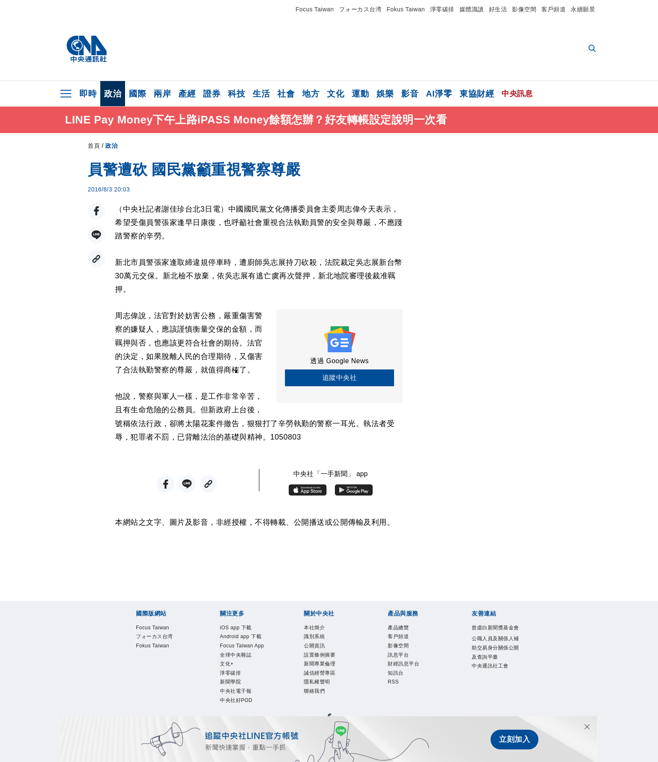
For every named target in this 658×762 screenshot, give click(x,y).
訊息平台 (401, 659)
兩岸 (162, 93)
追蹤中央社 (339, 377)
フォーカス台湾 (360, 9)
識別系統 (317, 638)
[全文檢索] (593, 49)
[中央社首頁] (87, 49)
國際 (137, 93)
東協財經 (477, 93)
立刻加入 (514, 739)
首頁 (94, 145)
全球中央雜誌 (239, 679)
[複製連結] (96, 258)
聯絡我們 (317, 700)
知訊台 (397, 679)
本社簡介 (317, 628)
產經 (187, 93)
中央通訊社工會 (494, 691)
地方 (310, 93)
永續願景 (583, 9)
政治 (112, 93)
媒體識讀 (472, 9)
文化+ (228, 690)
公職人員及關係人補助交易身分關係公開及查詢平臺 (494, 666)
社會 (286, 93)
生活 (261, 93)
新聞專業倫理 (323, 669)
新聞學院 (233, 711)
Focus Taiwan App (240, 664)
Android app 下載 (242, 643)
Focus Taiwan (314, 9)
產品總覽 (401, 628)
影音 (409, 93)
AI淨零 (439, 93)
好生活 (498, 9)
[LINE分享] (96, 235)
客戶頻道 (553, 9)
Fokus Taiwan (405, 9)
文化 (335, 93)
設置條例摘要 (323, 659)
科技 (236, 93)
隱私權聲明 (320, 690)
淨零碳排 (442, 9)
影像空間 (524, 9)
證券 (211, 93)
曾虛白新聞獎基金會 (494, 633)
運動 (360, 93)
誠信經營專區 (323, 679)
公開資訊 (317, 648)
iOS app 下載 (239, 628)
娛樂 (385, 93)
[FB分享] (96, 211)
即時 (88, 93)
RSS (394, 690)
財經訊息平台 (407, 669)
